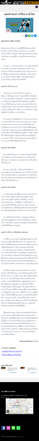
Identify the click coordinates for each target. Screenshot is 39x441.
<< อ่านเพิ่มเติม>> (12, 372)
